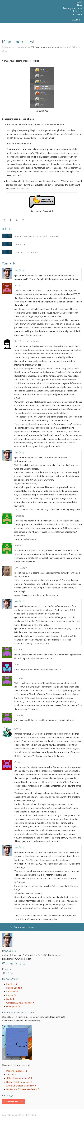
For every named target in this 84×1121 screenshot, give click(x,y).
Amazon (11, 1074)
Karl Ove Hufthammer (26, 341)
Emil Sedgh (20, 567)
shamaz (18, 649)
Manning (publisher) (16, 1071)
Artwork (77, 14)
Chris (17, 762)
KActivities (12, 991)
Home (79, 2)
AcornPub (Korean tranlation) (21, 1085)
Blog (79, 5)
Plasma (11, 995)
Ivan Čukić (19, 270)
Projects (77, 11)
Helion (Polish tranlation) (19, 1082)
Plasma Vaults (14, 988)
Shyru (17, 728)
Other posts (13, 1006)
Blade (10, 999)
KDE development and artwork (44, 47)
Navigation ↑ (76, 19)
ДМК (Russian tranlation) (19, 1078)
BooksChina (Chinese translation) (23, 1089)
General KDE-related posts (20, 1002)
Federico (19, 515)
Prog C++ (11, 984)
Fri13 (17, 285)
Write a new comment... (25, 927)
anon (17, 664)
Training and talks (72, 8)
